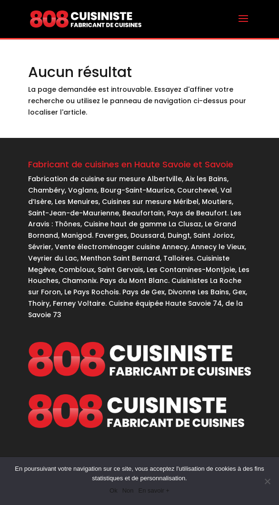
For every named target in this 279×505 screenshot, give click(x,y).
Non (128, 490)
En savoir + (154, 490)
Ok (114, 490)
